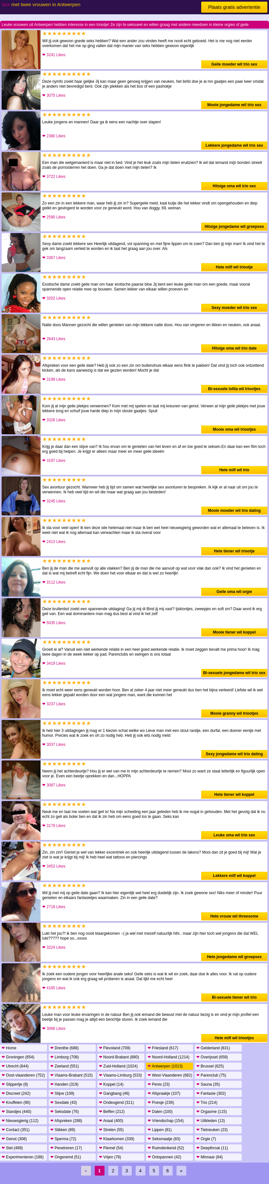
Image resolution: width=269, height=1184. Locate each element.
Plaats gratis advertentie (234, 7)
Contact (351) (16, 1130)
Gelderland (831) (213, 1048)
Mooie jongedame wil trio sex (234, 105)
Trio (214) (206, 1102)
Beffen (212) (112, 1111)
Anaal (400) (111, 1120)
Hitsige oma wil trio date (234, 348)
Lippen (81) (160, 1130)
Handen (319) (64, 1084)
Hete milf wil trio (234, 470)
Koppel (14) (111, 1084)
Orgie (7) (206, 1139)
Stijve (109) (62, 1093)
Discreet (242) (16, 1093)
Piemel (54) (111, 1148)
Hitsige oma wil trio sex (234, 186)
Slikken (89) (62, 1130)
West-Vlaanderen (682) (170, 1075)
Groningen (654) (18, 1057)
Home (9, 1048)
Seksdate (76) (64, 1111)
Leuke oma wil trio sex (234, 835)
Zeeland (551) (64, 1066)
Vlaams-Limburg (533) (120, 1075)
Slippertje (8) (15, 1084)
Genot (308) (14, 1139)
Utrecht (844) (15, 1066)
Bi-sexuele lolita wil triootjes (234, 389)
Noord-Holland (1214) (169, 1057)
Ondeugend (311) (116, 1102)
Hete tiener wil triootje (234, 551)
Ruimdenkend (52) (166, 1148)
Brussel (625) (210, 1066)
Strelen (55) (111, 1130)
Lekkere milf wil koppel (234, 875)
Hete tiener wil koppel (234, 794)
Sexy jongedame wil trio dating (234, 754)
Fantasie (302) (211, 1093)
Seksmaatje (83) (164, 1139)
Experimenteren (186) (22, 1157)
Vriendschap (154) (166, 1120)
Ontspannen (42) (164, 1157)
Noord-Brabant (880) (119, 1057)
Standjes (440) (16, 1111)
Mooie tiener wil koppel (234, 632)
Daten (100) (160, 1111)
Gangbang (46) (114, 1093)
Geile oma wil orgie (234, 591)
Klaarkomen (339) (116, 1139)
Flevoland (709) (114, 1048)
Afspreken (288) (66, 1120)
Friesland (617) (163, 1048)
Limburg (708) (64, 1057)
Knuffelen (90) (16, 1102)
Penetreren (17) (66, 1148)
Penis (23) (159, 1084)
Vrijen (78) (110, 1157)
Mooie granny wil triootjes (234, 713)
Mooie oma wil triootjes (234, 429)
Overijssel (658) (212, 1057)
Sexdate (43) (63, 1102)
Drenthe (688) (64, 1048)
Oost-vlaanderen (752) (23, 1075)
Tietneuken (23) (212, 1130)
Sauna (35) (208, 1084)
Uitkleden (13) (210, 1120)
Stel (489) (12, 1148)
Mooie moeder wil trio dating (234, 510)
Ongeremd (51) (65, 1157)
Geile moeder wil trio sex (234, 64)
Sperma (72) (63, 1139)
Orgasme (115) (211, 1111)
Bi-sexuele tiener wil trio (234, 997)
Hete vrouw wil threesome (234, 916)
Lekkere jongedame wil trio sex (234, 145)
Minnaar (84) (209, 1157)
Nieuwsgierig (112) (20, 1120)
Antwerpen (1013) (165, 1066)
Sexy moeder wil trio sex (234, 307)
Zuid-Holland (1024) (118, 1066)
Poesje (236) (161, 1102)
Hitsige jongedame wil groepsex (234, 226)
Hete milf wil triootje (234, 267)
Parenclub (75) (211, 1075)
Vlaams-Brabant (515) (71, 1075)
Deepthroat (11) (212, 1148)
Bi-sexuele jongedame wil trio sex (234, 673)
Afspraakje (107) (164, 1093)
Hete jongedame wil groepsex (234, 957)
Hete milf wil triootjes (234, 1038)
